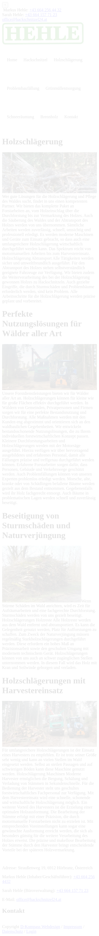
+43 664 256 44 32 (46, 10)
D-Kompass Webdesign (40, 926)
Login (31, 931)
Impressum (72, 926)
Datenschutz (12, 931)
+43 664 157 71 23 (41, 14)
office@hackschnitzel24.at (24, 19)
